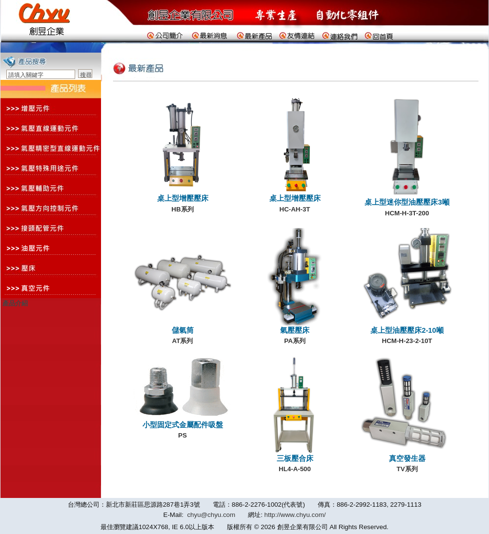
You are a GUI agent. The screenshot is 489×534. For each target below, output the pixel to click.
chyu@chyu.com (211, 514)
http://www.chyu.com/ (295, 514)
